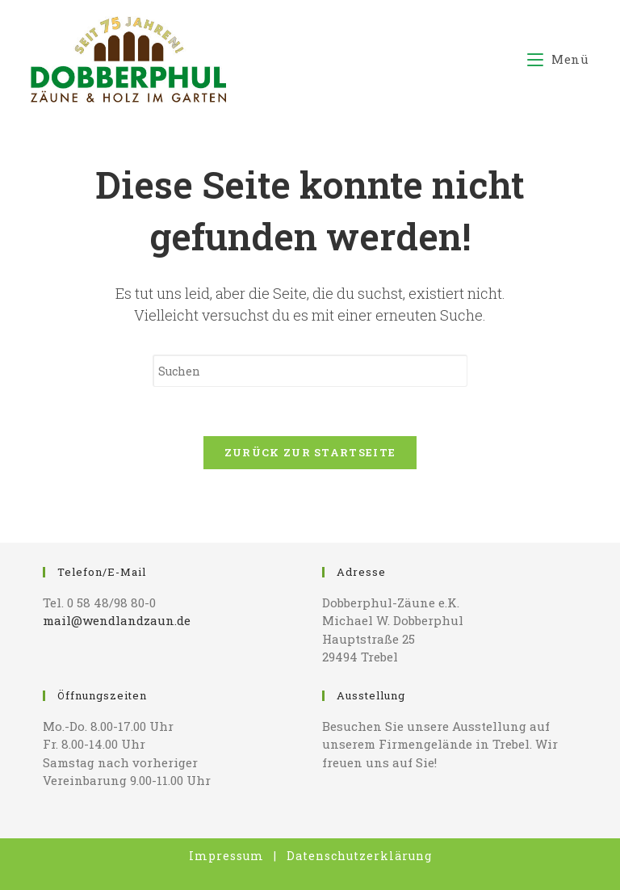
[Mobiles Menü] (558, 59)
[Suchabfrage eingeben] (310, 371)
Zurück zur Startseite (310, 452)
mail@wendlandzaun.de (117, 620)
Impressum (226, 855)
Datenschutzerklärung (359, 855)
